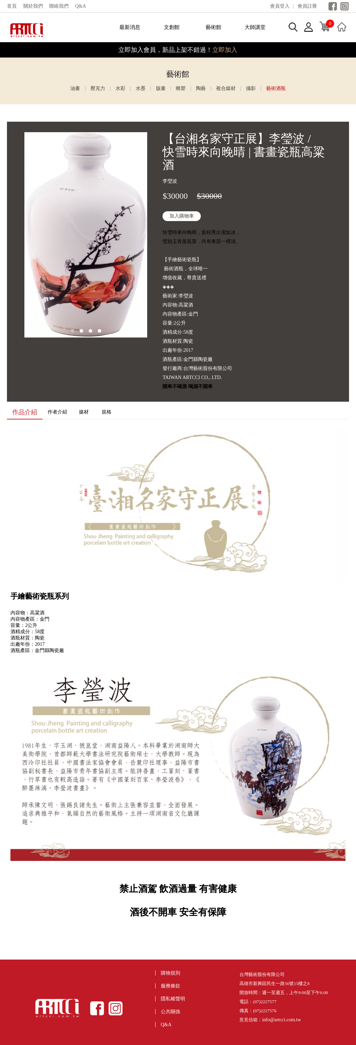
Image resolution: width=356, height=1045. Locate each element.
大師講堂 (255, 27)
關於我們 (33, 6)
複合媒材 (226, 88)
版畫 (161, 88)
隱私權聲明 (173, 998)
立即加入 (224, 49)
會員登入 (280, 6)
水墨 (140, 88)
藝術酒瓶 (276, 88)
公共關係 (170, 1011)
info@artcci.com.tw (281, 1019)
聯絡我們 (59, 6)
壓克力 (97, 88)
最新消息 (129, 27)
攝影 (251, 88)
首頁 (12, 6)
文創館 (172, 27)
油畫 (75, 88)
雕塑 (180, 88)
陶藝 (201, 88)
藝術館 (213, 27)
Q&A (80, 6)
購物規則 (170, 973)
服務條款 (170, 986)
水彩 (120, 88)
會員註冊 (307, 6)
